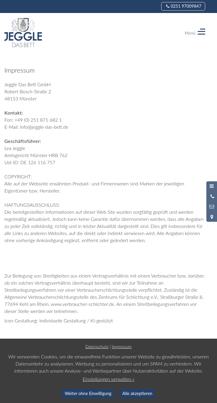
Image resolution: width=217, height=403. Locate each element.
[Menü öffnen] (211, 186)
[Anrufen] (211, 196)
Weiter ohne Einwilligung (88, 393)
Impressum (122, 346)
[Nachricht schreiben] (211, 207)
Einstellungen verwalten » (109, 379)
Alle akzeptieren (137, 393)
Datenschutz (96, 346)
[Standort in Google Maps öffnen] (211, 217)
